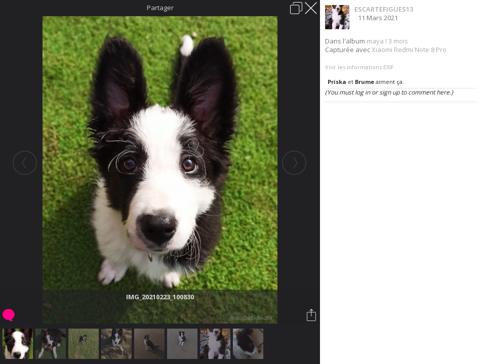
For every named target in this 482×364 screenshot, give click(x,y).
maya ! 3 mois (387, 41)
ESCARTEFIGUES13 (383, 9)
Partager (160, 7)
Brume (364, 81)
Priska (337, 81)
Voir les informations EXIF (359, 67)
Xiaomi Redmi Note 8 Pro (409, 49)
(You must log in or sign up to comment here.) (389, 92)
